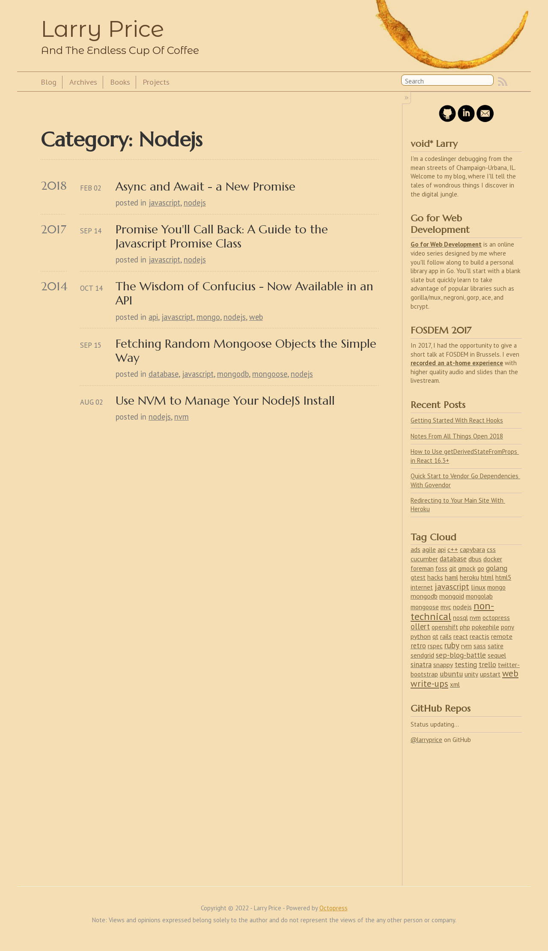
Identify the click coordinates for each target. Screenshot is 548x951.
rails (446, 636)
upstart (490, 674)
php (465, 627)
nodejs (195, 202)
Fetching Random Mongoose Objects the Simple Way (247, 351)
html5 (503, 577)
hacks (435, 577)
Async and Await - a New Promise (205, 186)
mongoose (269, 374)
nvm (181, 416)
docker (492, 559)
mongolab (479, 596)
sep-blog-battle (461, 655)
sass (480, 646)
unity (471, 674)
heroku (469, 577)
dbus (475, 559)
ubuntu (451, 674)
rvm (466, 645)
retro (418, 645)
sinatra (421, 664)
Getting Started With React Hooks (457, 420)
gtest (418, 577)
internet (422, 587)
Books (120, 82)
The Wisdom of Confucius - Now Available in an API (246, 293)
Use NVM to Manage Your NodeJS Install (225, 401)
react (460, 636)
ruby (451, 645)
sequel (497, 655)
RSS (502, 81)
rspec (435, 646)
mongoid (451, 596)
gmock (467, 568)
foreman (422, 568)
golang (496, 568)
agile (429, 549)
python (421, 636)
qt (435, 636)
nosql (460, 618)
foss (441, 568)
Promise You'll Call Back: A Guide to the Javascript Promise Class (223, 236)
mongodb (233, 374)
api (153, 317)
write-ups (429, 683)
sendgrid (422, 655)
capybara (472, 549)
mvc (446, 607)
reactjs (479, 636)
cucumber (424, 559)
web (256, 317)
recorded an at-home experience (457, 363)
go (480, 568)
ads (415, 549)
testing (466, 664)
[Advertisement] (466, 809)
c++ (452, 549)
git (452, 568)
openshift (445, 627)
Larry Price (102, 28)
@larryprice (426, 740)
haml (451, 577)
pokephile (485, 627)
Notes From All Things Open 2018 (457, 436)
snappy (443, 664)
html (487, 577)
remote (501, 636)
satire (495, 646)
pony (507, 627)
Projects (156, 82)
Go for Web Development (446, 244)
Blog (49, 82)
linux (478, 587)
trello (487, 664)
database (164, 374)
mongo (208, 317)
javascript (164, 202)
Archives (83, 82)
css (491, 549)
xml (455, 684)
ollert (420, 626)
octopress (496, 618)
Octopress (333, 908)
